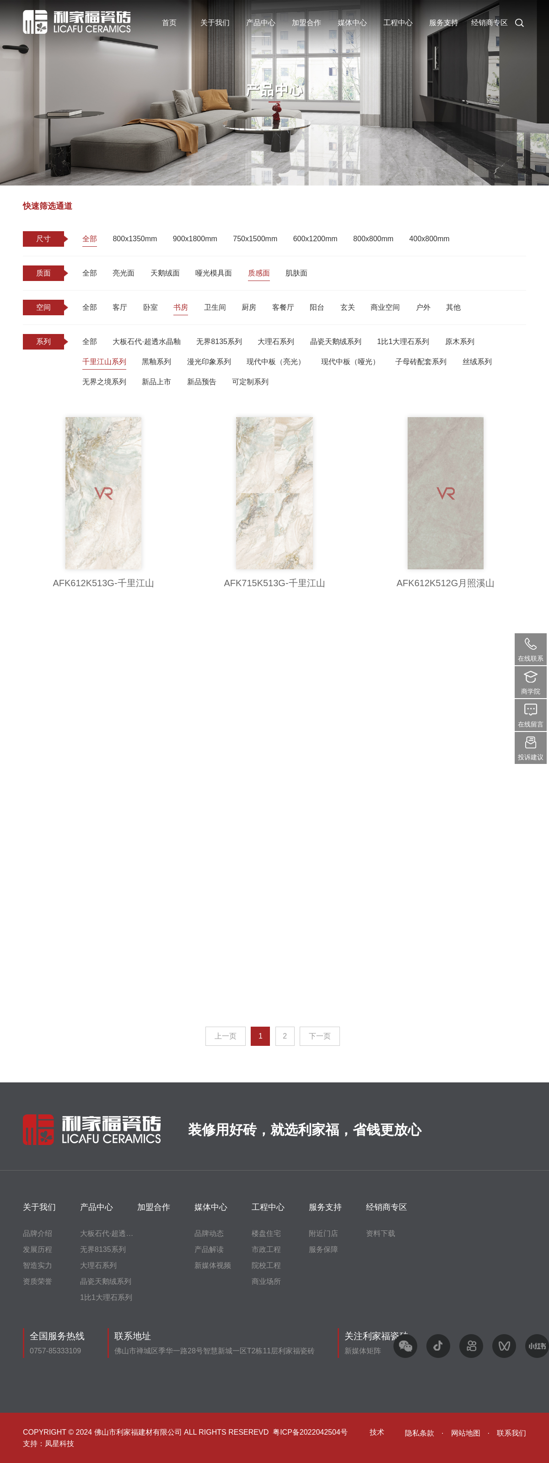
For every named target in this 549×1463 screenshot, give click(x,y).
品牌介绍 (37, 1233)
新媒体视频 (212, 1265)
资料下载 (380, 1233)
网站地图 (465, 1433)
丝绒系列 (477, 362)
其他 (453, 307)
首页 (169, 23)
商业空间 (385, 307)
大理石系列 (276, 341)
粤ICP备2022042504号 (310, 1432)
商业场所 (266, 1281)
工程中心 (398, 23)
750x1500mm (255, 239)
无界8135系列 (219, 341)
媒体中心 (352, 23)
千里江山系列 (104, 362)
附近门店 (323, 1233)
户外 (423, 307)
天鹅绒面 (165, 273)
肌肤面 (296, 273)
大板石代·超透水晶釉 (146, 341)
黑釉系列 (156, 362)
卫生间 (215, 307)
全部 (89, 239)
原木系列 (459, 341)
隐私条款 (419, 1433)
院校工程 (266, 1265)
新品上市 (156, 382)
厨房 (249, 307)
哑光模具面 (213, 273)
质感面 (259, 273)
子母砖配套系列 (421, 362)
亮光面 (124, 273)
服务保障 (323, 1249)
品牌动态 (209, 1233)
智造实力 (37, 1265)
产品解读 (209, 1249)
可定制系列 (250, 382)
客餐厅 (283, 307)
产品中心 (260, 23)
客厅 (120, 307)
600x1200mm (315, 239)
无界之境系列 (104, 382)
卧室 (150, 307)
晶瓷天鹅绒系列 (335, 341)
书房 (180, 307)
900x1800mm (195, 239)
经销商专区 (489, 23)
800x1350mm (135, 239)
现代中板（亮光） (276, 362)
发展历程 (37, 1249)
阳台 (317, 307)
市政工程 (266, 1249)
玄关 (347, 307)
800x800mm (373, 239)
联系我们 (511, 1433)
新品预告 (201, 382)
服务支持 (443, 23)
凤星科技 (59, 1443)
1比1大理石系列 (403, 341)
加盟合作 (306, 23)
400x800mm (429, 239)
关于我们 (215, 23)
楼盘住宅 (266, 1233)
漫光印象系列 (209, 362)
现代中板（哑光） (350, 362)
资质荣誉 (37, 1281)
